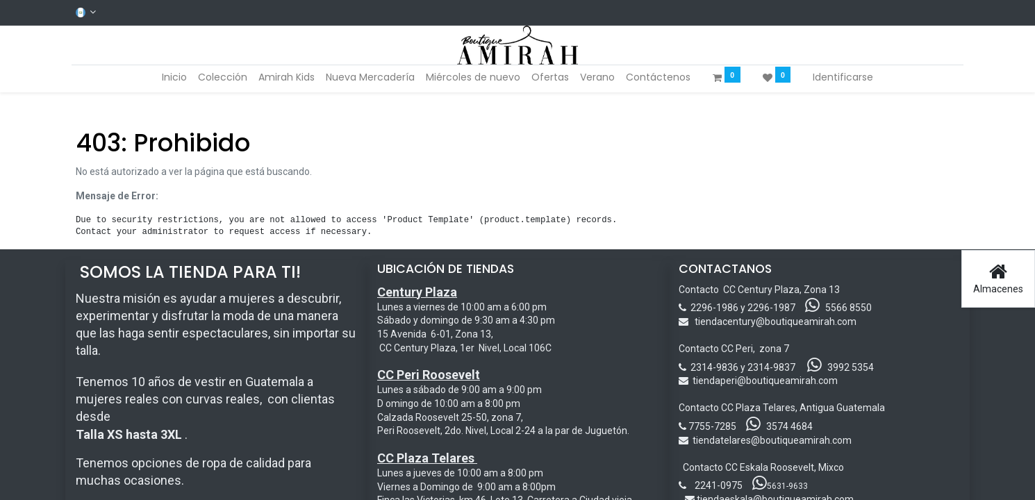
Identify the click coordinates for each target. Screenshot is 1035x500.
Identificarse (843, 77)
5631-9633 (780, 486)
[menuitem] (174, 77)
